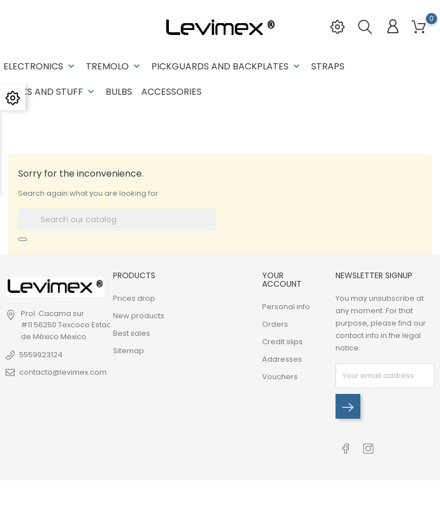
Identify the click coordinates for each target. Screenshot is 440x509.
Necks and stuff (50, 91)
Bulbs (119, 91)
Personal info (286, 306)
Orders (275, 324)
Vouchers (280, 376)
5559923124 (41, 354)
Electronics (40, 66)
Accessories (171, 91)
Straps (328, 66)
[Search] (117, 219)
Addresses (282, 359)
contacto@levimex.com (63, 372)
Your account (282, 279)
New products (138, 315)
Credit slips (282, 341)
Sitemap (128, 350)
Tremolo (114, 66)
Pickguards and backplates (226, 66)
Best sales (131, 333)
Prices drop (134, 298)
